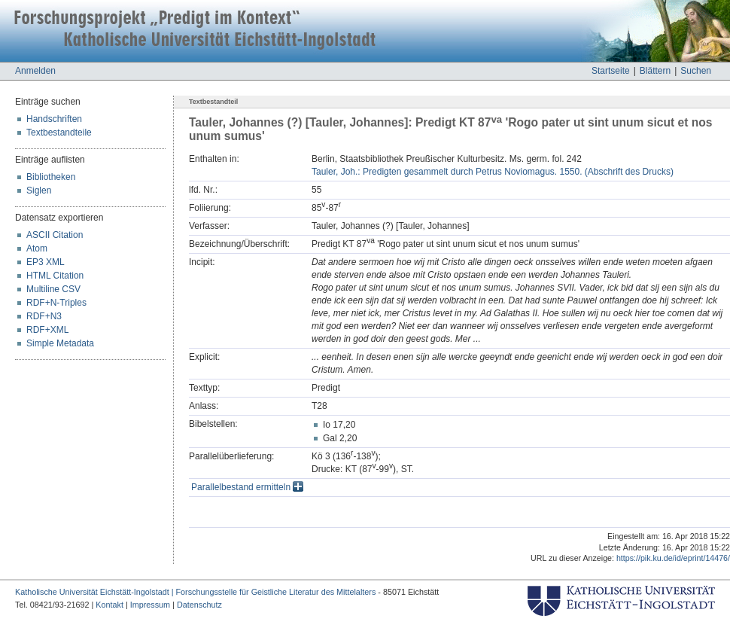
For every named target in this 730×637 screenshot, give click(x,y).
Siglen (38, 190)
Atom (36, 248)
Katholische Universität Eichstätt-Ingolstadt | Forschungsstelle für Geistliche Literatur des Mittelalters (195, 591)
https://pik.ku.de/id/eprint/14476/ (673, 557)
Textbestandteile (59, 132)
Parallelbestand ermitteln (247, 487)
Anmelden (35, 71)
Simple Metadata (60, 343)
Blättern (655, 71)
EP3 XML (45, 262)
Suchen (695, 71)
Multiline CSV (53, 289)
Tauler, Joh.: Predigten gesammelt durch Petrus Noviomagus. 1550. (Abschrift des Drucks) (493, 171)
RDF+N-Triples (56, 302)
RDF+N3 (44, 316)
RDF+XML (47, 330)
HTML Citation (55, 275)
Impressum (150, 604)
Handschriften (54, 119)
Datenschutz (199, 604)
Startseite (611, 71)
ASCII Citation (54, 235)
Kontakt (109, 604)
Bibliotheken (50, 177)
